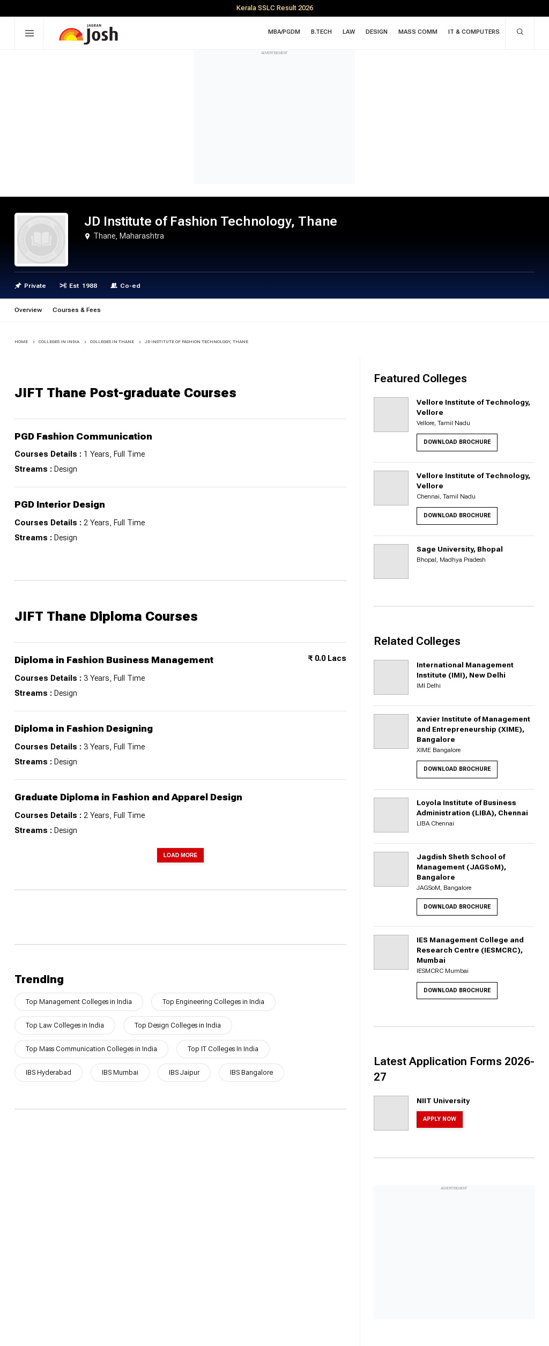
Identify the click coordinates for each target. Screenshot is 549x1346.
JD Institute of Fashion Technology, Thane (196, 341)
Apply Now (439, 1119)
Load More (181, 855)
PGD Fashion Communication (83, 436)
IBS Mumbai (120, 1072)
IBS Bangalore (251, 1072)
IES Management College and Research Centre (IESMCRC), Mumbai (470, 949)
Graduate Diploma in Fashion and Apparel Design (128, 797)
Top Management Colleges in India (79, 1002)
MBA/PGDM (284, 31)
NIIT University (443, 1100)
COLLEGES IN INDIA (59, 341)
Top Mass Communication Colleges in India (91, 1049)
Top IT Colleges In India (223, 1049)
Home (21, 341)
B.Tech (321, 31)
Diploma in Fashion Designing (83, 728)
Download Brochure (457, 441)
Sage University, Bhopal (460, 549)
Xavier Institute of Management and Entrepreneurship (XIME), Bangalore (473, 729)
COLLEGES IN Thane (112, 341)
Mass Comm (417, 31)
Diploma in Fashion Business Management (113, 660)
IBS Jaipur (184, 1072)
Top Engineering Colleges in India (213, 1002)
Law (349, 31)
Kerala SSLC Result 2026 (274, 8)
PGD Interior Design (59, 504)
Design (377, 31)
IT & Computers (474, 31)
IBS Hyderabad (48, 1072)
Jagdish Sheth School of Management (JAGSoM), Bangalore (461, 866)
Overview (28, 310)
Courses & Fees (77, 310)
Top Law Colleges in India (65, 1025)
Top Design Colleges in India (178, 1025)
